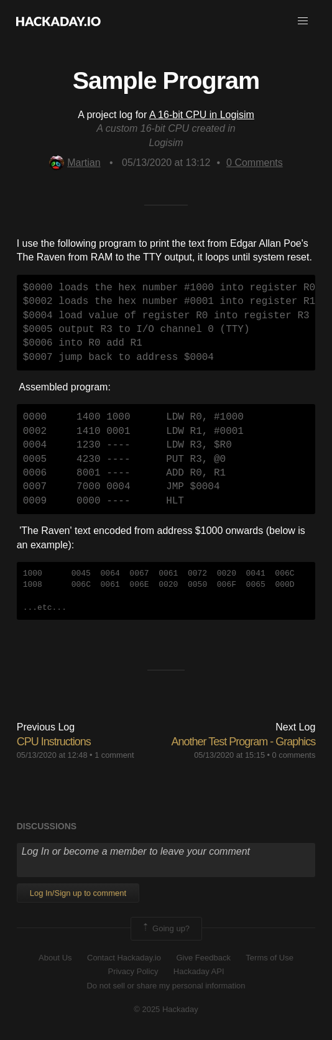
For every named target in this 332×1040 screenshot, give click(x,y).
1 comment (114, 755)
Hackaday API (198, 971)
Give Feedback (203, 957)
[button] (303, 21)
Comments (254, 162)
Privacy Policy (133, 971)
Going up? (165, 929)
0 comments (294, 755)
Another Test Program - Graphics (244, 741)
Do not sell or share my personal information (165, 985)
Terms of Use (269, 957)
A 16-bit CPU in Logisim (201, 114)
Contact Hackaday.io (124, 957)
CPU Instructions (54, 741)
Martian (74, 162)
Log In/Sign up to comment (78, 893)
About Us (55, 957)
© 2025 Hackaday (166, 1009)
